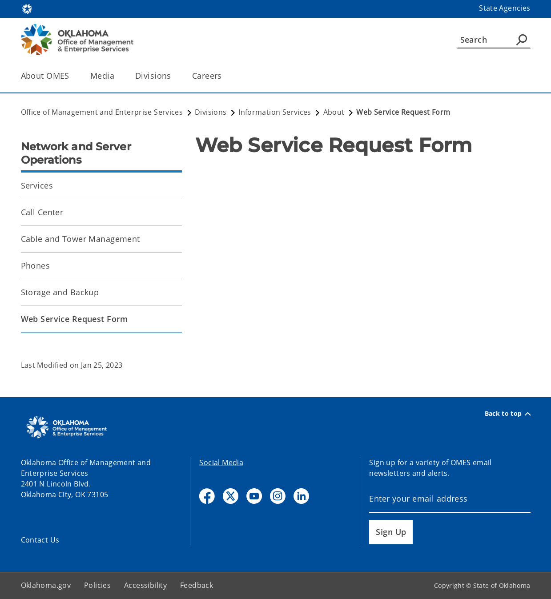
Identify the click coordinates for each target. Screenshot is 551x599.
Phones (35, 265)
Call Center (42, 212)
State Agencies (504, 8)
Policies (97, 585)
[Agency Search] (522, 39)
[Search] (494, 39)
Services (37, 185)
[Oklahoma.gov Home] (27, 8)
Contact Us (40, 540)
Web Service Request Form (74, 319)
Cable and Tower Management (80, 238)
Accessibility (145, 585)
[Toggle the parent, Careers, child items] (225, 76)
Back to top (508, 413)
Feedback (196, 585)
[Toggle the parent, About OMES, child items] (72, 76)
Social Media (221, 462)
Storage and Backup (60, 292)
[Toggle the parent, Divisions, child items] (174, 76)
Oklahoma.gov (46, 585)
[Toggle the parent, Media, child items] (117, 76)
